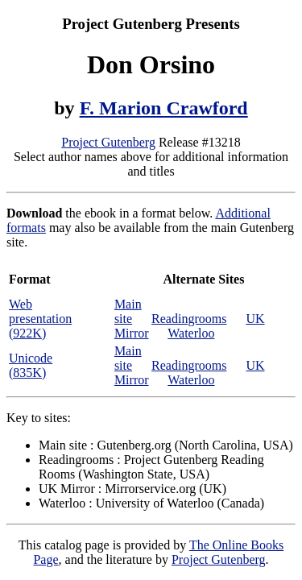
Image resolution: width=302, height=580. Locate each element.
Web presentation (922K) (40, 318)
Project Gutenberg (108, 142)
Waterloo (191, 333)
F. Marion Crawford (164, 107)
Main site (128, 311)
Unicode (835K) (30, 365)
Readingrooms (188, 318)
